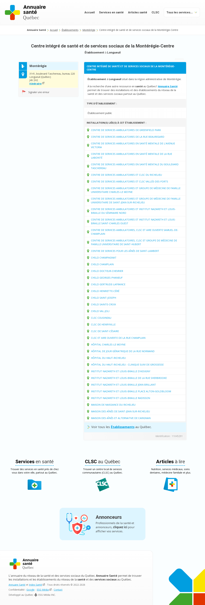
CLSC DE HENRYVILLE (103, 324)
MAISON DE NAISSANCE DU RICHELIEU (113, 404)
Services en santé (111, 12)
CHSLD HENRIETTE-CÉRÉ (105, 291)
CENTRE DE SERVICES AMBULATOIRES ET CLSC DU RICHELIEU (126, 174)
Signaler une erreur (38, 92)
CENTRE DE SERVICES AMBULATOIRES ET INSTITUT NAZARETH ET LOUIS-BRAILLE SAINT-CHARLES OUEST (133, 221)
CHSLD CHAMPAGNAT (103, 257)
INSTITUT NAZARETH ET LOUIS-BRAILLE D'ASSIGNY (120, 371)
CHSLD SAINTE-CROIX (103, 304)
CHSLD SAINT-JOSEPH (103, 297)
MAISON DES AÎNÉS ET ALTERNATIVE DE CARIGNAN (121, 418)
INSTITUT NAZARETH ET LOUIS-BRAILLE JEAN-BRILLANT (123, 384)
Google (30, 589)
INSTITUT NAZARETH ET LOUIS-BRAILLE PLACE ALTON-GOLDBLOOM (131, 391)
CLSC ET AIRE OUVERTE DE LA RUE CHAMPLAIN (118, 337)
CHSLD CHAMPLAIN (102, 264)
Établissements (70, 30)
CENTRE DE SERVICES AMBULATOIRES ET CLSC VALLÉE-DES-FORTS (129, 181)
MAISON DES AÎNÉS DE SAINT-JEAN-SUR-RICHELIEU (120, 411)
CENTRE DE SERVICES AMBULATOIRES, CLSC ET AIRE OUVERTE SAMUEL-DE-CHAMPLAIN (134, 231)
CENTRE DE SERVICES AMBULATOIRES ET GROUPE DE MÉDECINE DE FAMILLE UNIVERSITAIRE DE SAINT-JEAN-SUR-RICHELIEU (135, 200)
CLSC (155, 12)
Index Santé (35, 584)
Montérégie (88, 30)
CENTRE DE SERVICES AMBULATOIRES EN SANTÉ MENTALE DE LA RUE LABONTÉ (131, 155)
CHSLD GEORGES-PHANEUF (107, 277)
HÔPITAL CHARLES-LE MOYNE (108, 344)
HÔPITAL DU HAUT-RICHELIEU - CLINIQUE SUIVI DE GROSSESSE (127, 364)
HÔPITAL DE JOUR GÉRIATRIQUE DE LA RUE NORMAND (123, 351)
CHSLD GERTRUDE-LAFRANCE (108, 284)
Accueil (89, 12)
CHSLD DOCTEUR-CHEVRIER (107, 271)
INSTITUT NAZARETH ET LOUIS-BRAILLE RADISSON (120, 398)
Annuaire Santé (17, 584)
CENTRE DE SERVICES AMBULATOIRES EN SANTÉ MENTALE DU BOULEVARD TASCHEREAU (135, 166)
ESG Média (43, 589)
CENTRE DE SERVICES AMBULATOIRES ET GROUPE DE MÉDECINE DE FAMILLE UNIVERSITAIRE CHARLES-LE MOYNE (135, 190)
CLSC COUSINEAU (101, 317)
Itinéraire (35, 83)
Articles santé (137, 12)
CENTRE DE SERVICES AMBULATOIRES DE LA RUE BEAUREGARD (127, 136)
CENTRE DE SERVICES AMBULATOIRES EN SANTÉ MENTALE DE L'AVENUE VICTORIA (133, 145)
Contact (58, 589)
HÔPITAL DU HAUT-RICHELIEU (108, 358)
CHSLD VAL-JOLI (100, 311)
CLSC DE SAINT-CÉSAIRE (105, 331)
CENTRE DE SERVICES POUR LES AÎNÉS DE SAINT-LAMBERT (125, 251)
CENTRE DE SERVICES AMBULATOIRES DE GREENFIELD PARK (126, 130)
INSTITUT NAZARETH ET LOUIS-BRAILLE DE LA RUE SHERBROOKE (129, 378)
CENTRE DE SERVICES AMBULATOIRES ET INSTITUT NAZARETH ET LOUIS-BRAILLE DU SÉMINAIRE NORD (133, 210)
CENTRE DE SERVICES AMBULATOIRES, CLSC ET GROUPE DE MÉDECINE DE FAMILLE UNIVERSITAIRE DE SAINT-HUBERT (134, 242)
